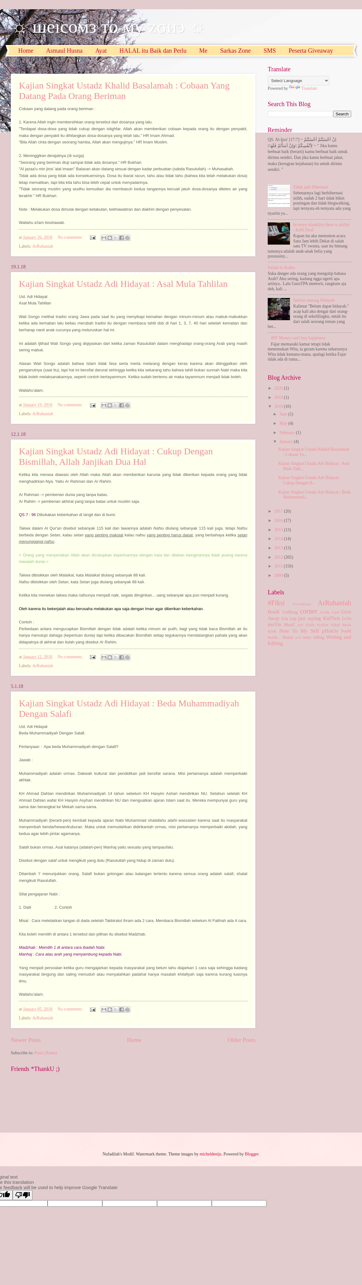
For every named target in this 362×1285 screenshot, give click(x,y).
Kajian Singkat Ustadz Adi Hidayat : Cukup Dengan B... (309, 480)
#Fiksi (276, 603)
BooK (274, 612)
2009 (279, 575)
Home (25, 50)
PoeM (346, 631)
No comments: (70, 237)
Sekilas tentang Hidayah (314, 300)
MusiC (290, 624)
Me (203, 50)
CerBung (290, 612)
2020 (279, 388)
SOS (298, 637)
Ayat (101, 50)
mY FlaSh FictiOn (313, 625)
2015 (279, 529)
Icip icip (289, 618)
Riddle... (274, 637)
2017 (279, 511)
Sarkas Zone (235, 50)
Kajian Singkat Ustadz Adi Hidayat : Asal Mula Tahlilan (123, 284)
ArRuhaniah (42, 246)
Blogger (251, 1154)
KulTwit (331, 618)
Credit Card (329, 612)
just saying (309, 618)
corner (308, 611)
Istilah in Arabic (281, 267)
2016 (279, 520)
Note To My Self (299, 631)
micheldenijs (211, 1154)
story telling (313, 637)
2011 (279, 566)
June (283, 414)
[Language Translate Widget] (298, 80)
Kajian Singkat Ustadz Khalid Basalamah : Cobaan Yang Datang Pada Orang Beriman (124, 90)
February (287, 432)
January (286, 441)
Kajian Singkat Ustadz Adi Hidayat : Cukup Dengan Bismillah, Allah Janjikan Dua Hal (116, 456)
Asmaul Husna (64, 50)
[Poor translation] (22, 1195)
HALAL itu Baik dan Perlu (152, 50)
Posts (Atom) (45, 1053)
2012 (279, 557)
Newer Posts (26, 1040)
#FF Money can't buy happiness (298, 338)
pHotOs (330, 631)
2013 (279, 548)
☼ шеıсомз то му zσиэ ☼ (108, 26)
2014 (279, 538)
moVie (274, 624)
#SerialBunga (301, 604)
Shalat (288, 637)
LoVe (346, 618)
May (283, 423)
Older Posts (241, 1040)
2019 (279, 397)
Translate (303, 88)
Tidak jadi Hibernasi (310, 187)
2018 (279, 406)
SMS (269, 50)
